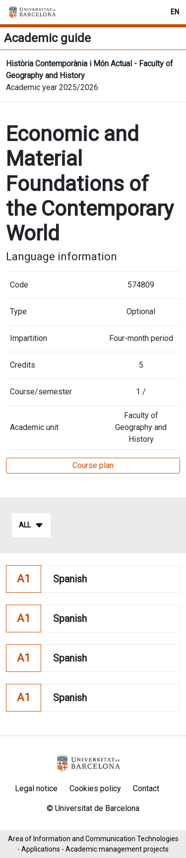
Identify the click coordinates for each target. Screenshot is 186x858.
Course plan (93, 465)
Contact (146, 788)
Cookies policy (95, 788)
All (31, 525)
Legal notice (36, 788)
